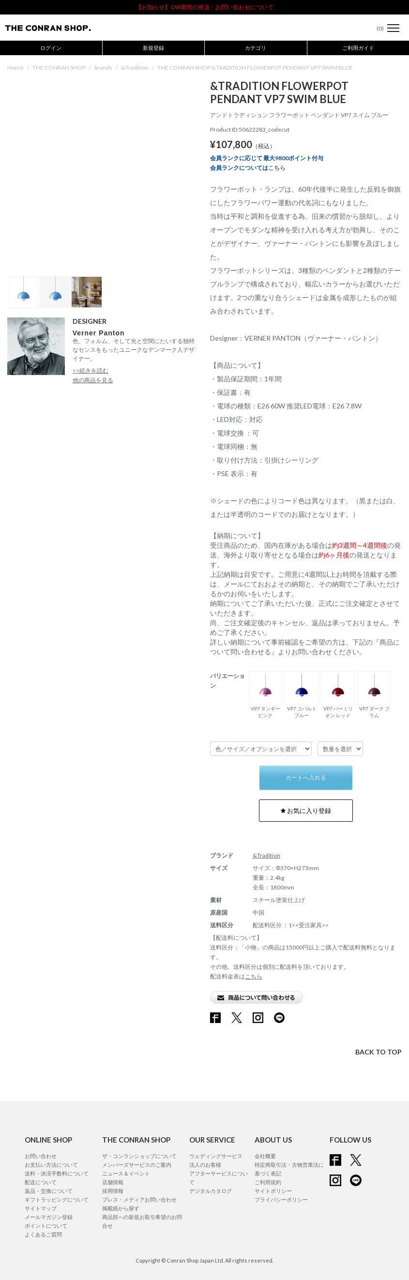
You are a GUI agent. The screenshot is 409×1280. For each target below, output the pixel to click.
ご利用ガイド (358, 48)
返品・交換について (49, 1191)
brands (103, 67)
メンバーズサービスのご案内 (136, 1164)
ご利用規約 (268, 1182)
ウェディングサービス (215, 1156)
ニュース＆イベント (126, 1173)
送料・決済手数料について (57, 1173)
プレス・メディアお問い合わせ (139, 1199)
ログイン (50, 48)
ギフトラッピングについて (57, 1199)
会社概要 (265, 1156)
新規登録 (153, 48)
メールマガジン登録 (49, 1217)
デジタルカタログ (210, 1191)
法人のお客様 (205, 1164)
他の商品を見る (93, 380)
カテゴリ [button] (255, 48)
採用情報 (112, 1191)
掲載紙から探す (120, 1208)
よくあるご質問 (43, 1234)
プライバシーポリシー (281, 1199)
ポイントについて (46, 1225)
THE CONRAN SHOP (59, 67)
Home (15, 67)
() (375, 28)
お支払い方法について (51, 1164)
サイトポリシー (273, 1191)
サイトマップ (41, 1208)
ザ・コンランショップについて (139, 1156)
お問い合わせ (41, 1156)
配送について (41, 1182)
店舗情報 (112, 1182)
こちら (277, 167)
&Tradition (135, 67)
